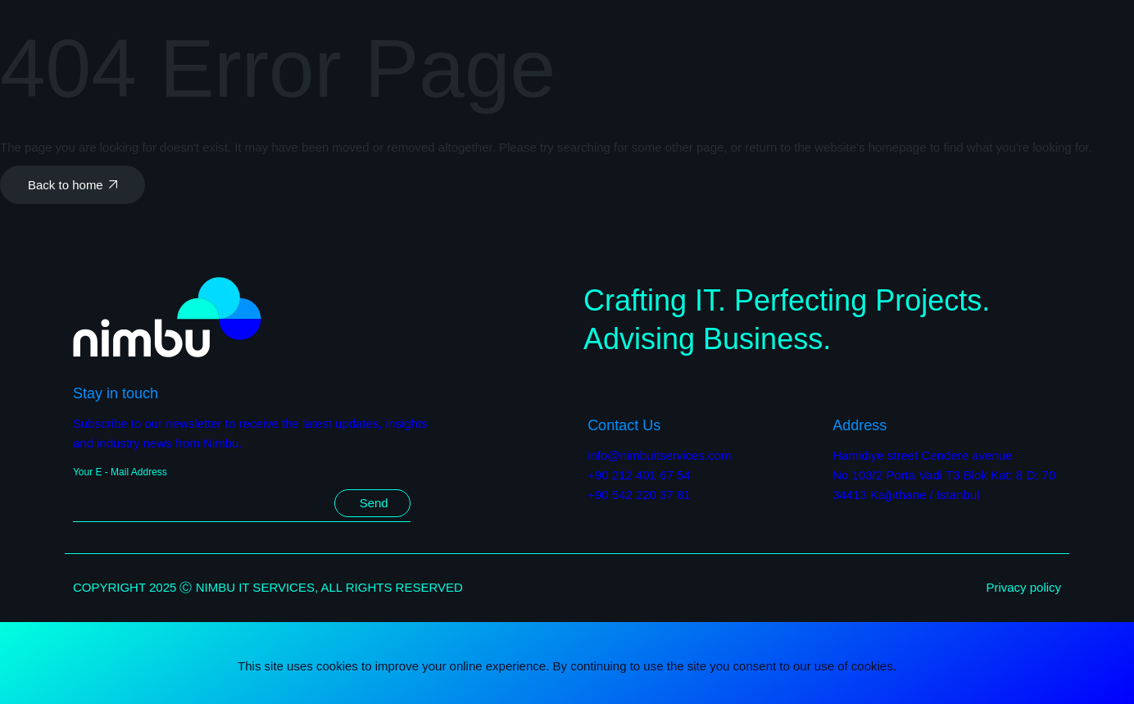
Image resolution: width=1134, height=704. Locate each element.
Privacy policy (1023, 587)
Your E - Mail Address (120, 472)
